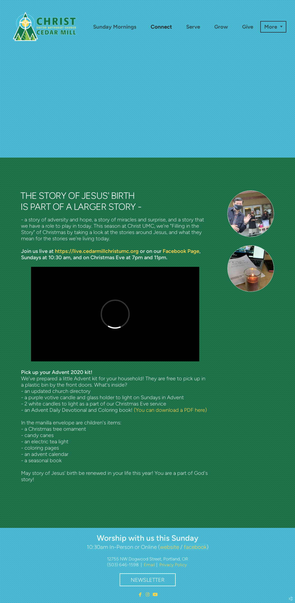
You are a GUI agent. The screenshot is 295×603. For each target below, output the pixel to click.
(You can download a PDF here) (170, 410)
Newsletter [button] (148, 580)
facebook (195, 547)
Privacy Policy (173, 564)
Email (149, 564)
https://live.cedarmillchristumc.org (97, 251)
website (169, 547)
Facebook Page (181, 251)
